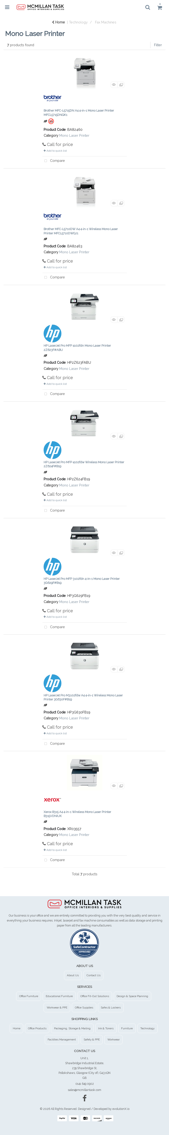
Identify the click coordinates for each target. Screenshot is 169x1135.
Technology (78, 22)
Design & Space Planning (132, 996)
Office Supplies (84, 1007)
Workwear (113, 1039)
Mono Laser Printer (74, 135)
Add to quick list (55, 150)
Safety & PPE (92, 1039)
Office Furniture (28, 996)
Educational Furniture (59, 996)
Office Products (37, 1028)
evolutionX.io (120, 1109)
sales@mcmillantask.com (84, 1090)
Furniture (127, 1028)
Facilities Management (62, 1039)
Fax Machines (105, 22)
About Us (73, 975)
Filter (158, 45)
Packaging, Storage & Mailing (72, 1028)
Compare (53, 161)
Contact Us (93, 975)
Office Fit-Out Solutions (94, 996)
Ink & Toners (106, 1028)
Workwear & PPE (57, 1007)
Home (58, 22)
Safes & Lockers (111, 1007)
